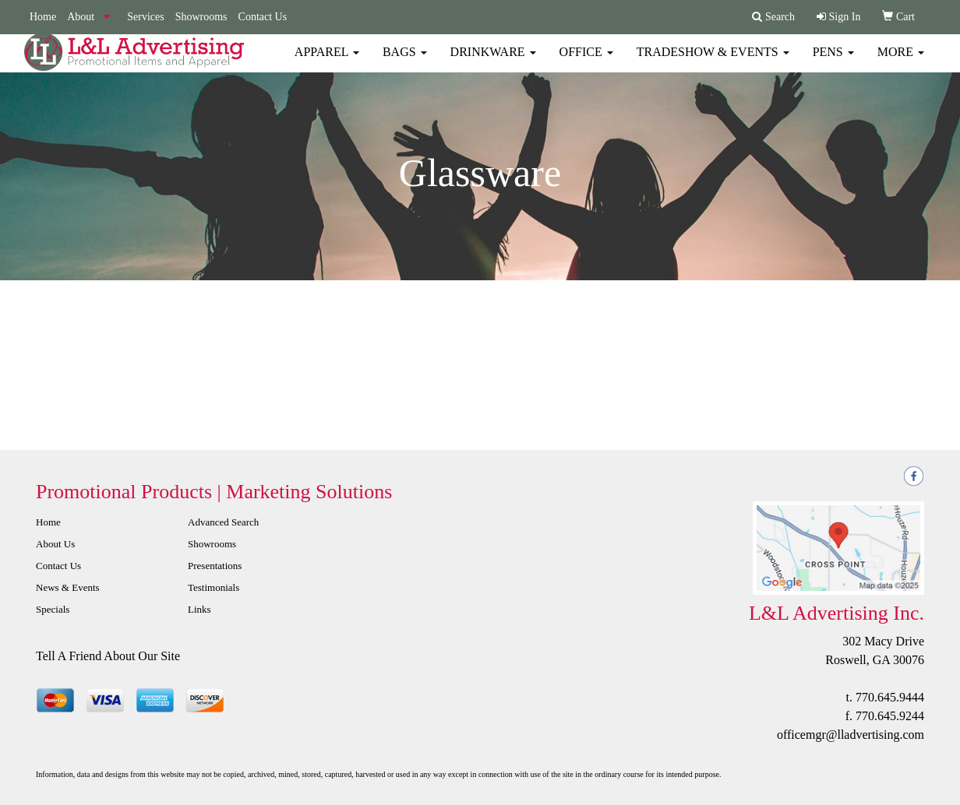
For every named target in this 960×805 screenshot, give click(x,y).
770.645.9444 (890, 697)
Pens (833, 62)
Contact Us (263, 17)
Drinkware (493, 62)
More (900, 62)
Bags (405, 62)
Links (199, 609)
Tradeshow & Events (713, 62)
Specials (52, 609)
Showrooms (201, 17)
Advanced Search (223, 522)
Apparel (327, 62)
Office (586, 62)
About (80, 17)
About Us (55, 544)
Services (145, 17)
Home (43, 17)
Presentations (215, 565)
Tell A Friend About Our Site (108, 656)
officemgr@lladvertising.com (850, 734)
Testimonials (213, 587)
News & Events (68, 587)
